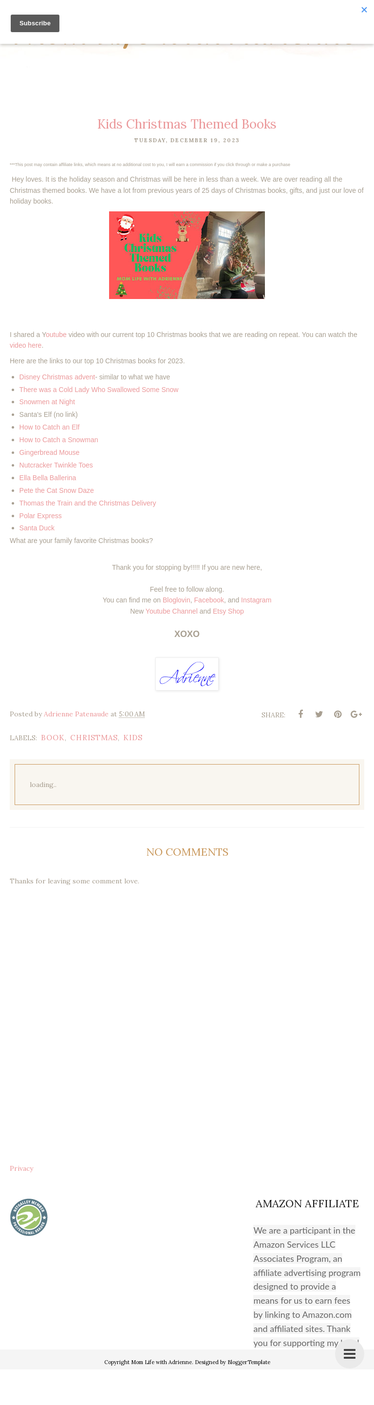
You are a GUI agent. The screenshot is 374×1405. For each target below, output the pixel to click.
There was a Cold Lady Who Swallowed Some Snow (99, 425)
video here (25, 381)
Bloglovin (176, 635)
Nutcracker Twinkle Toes (56, 501)
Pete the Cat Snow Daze (56, 526)
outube (56, 370)
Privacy (21, 1203)
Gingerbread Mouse (49, 488)
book (53, 772)
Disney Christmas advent (57, 412)
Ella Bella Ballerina (47, 513)
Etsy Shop (228, 646)
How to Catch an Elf (49, 463)
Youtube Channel (172, 646)
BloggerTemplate (248, 1397)
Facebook (209, 635)
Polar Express (40, 551)
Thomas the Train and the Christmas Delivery (87, 538)
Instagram (256, 635)
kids (133, 772)
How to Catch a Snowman (58, 475)
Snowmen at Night (47, 437)
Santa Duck (37, 563)
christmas (94, 772)
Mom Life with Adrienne (187, 50)
